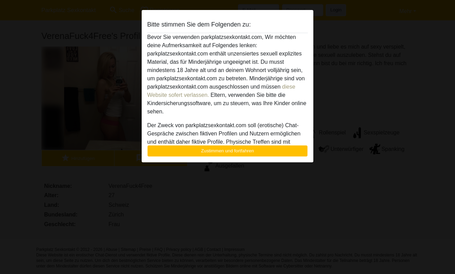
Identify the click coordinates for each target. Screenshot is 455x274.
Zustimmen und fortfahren (227, 150)
